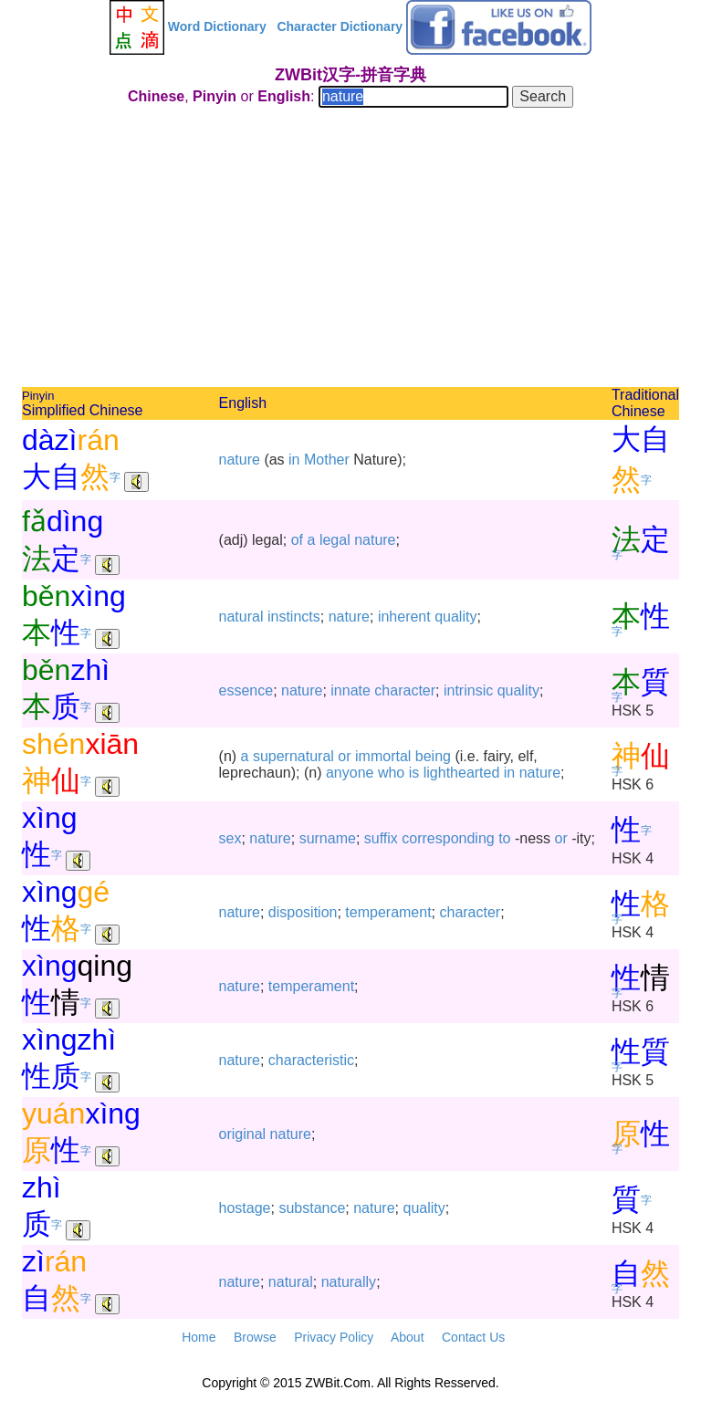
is (414, 772)
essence (246, 690)
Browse (255, 1337)
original (243, 1134)
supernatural (293, 756)
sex (230, 838)
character (404, 690)
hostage (245, 1208)
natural (241, 616)
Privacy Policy (333, 1337)
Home (198, 1337)
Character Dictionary (340, 26)
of (297, 540)
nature (239, 459)
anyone (350, 772)
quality (455, 616)
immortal (383, 756)
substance (311, 1208)
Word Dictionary (217, 26)
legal (334, 540)
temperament (388, 912)
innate (350, 690)
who (391, 772)
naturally (348, 1282)
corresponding (448, 838)
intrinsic (468, 690)
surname (327, 838)
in (293, 459)
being (433, 756)
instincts (293, 616)
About (407, 1337)
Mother (327, 459)
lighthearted (462, 772)
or (344, 756)
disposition (303, 912)
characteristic (311, 1060)
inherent (404, 616)
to (504, 838)
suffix (381, 838)
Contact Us (473, 1337)
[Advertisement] (350, 250)
